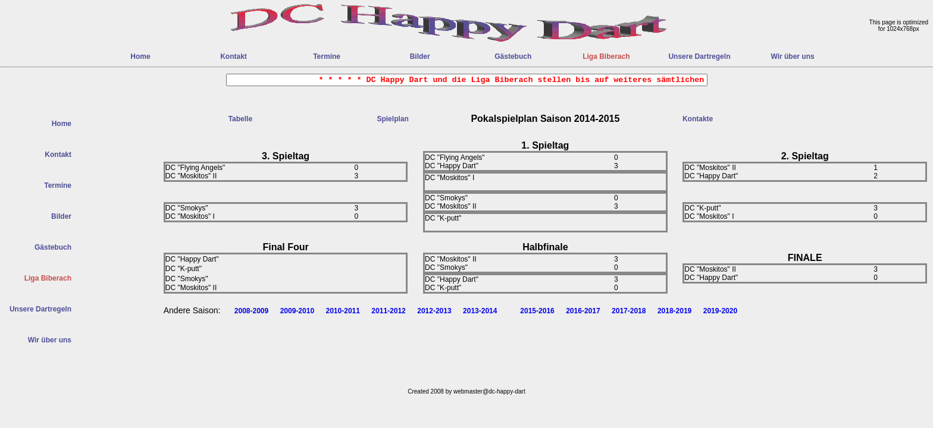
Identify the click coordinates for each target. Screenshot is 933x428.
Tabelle (240, 119)
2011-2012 (388, 311)
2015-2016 (537, 311)
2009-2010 (297, 311)
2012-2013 (434, 311)
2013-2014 (480, 311)
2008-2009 (251, 311)
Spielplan (392, 119)
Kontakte (697, 119)
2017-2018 (629, 311)
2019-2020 (720, 311)
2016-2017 (583, 311)
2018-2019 (674, 311)
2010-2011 (343, 311)
